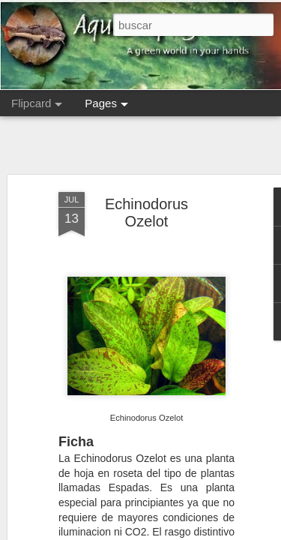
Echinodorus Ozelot (146, 213)
